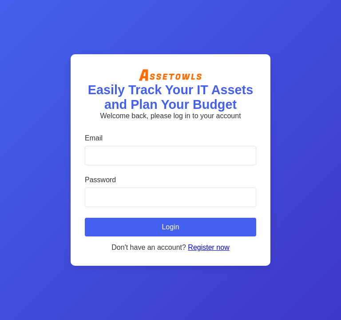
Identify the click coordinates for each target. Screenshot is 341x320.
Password (100, 180)
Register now (208, 247)
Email (94, 138)
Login (170, 227)
